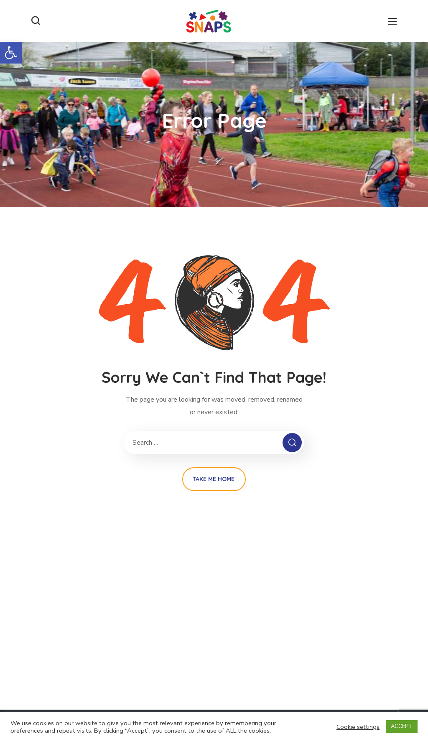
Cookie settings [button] (358, 727)
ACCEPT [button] (402, 726)
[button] (11, 53)
